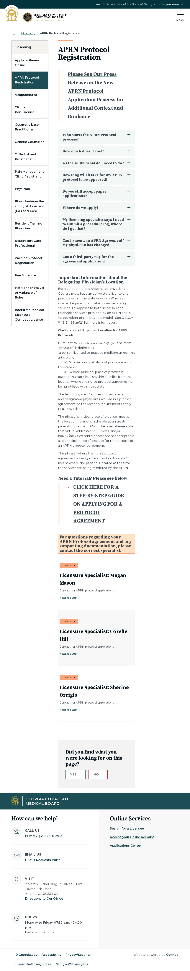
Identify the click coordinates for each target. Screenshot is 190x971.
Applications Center (125, 845)
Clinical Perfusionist (24, 110)
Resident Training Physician (28, 226)
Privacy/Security (78, 955)
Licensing (28, 33)
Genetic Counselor (29, 142)
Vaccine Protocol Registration (28, 260)
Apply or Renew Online (27, 63)
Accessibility (51, 955)
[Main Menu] (180, 17)
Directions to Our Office (44, 898)
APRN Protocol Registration (27, 80)
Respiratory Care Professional (28, 243)
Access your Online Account (132, 837)
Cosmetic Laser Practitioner (27, 127)
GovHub (172, 955)
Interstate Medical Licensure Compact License (29, 314)
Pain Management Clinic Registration (29, 174)
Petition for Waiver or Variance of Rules (29, 292)
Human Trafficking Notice (33, 964)
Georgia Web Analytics (72, 964)
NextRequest (69, 597)
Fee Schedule (25, 275)
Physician (22, 189)
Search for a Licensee (127, 828)
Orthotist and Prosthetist (25, 157)
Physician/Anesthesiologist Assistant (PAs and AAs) (29, 206)
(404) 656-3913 (50, 836)
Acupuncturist (26, 95)
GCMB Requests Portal (43, 860)
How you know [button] (168, 4)
